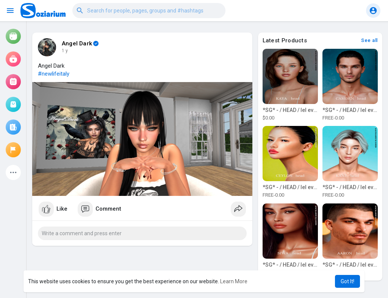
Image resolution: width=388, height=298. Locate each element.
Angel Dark (77, 43)
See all (369, 40)
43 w (67, 50)
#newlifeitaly (53, 73)
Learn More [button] (233, 281)
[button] (148, 10)
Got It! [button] (347, 281)
